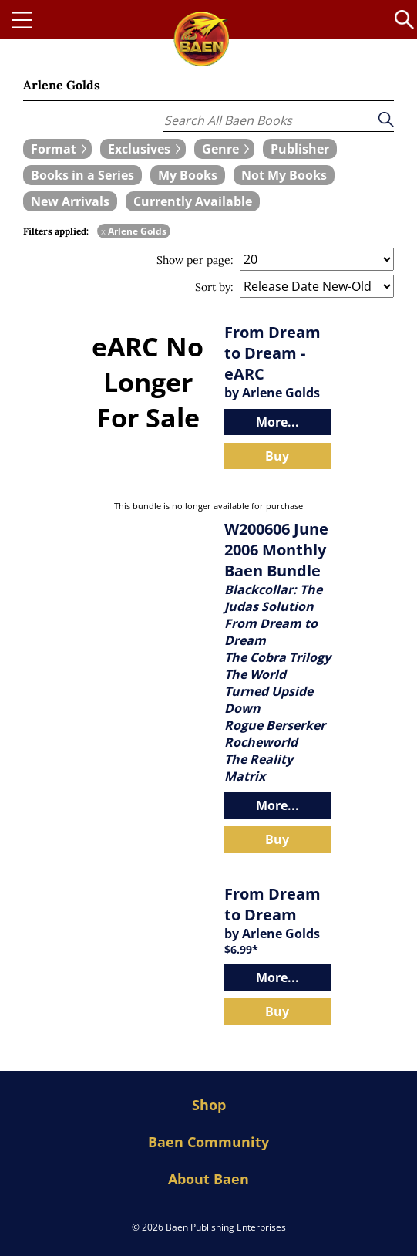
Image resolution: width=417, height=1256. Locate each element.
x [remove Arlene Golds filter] (103, 231)
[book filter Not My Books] (284, 175)
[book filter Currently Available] (193, 201)
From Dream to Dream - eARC (272, 353)
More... (277, 422)
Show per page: (195, 260)
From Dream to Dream (272, 904)
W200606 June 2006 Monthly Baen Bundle (276, 549)
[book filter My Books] (187, 175)
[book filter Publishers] (300, 149)
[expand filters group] (57, 149)
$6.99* (241, 949)
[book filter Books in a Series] (82, 175)
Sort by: (214, 287)
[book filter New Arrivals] (70, 201)
